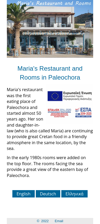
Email (59, 221)
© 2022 (43, 221)
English (24, 194)
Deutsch (48, 194)
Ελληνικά (74, 194)
